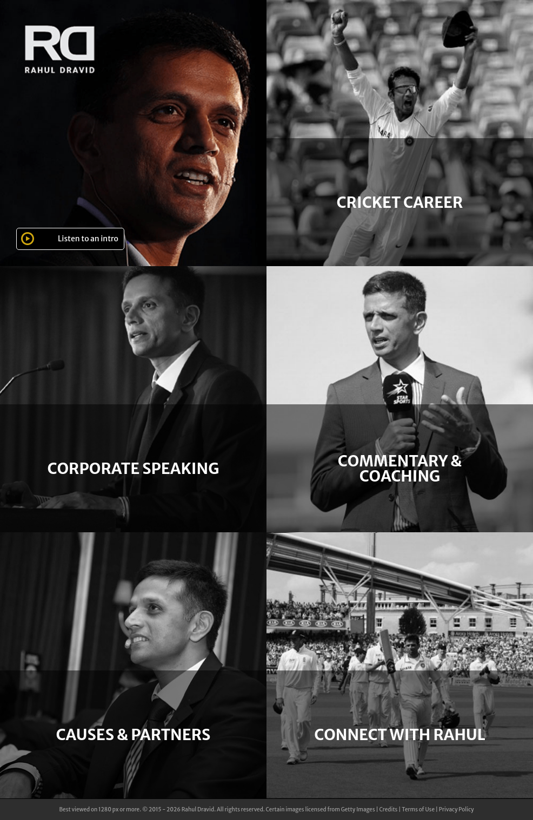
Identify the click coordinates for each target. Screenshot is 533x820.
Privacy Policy (456, 809)
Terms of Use (418, 809)
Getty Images (358, 809)
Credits (388, 809)
